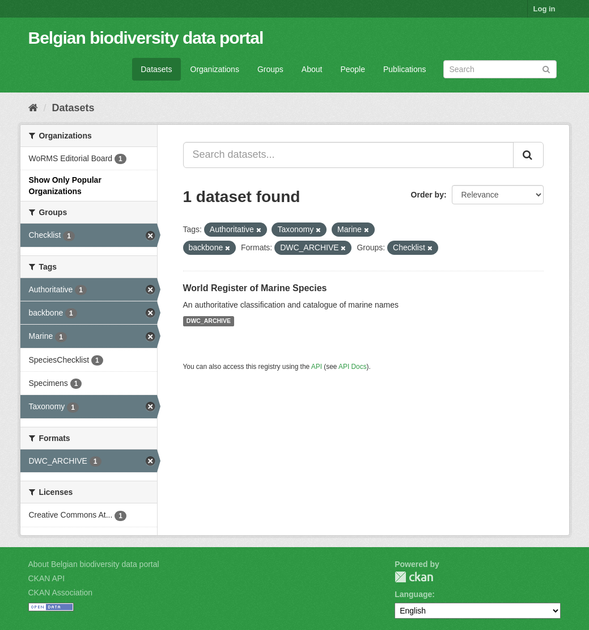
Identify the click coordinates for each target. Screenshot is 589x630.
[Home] (33, 108)
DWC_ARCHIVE (209, 321)
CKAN (414, 577)
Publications (404, 69)
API (316, 367)
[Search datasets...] (348, 155)
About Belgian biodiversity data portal (93, 564)
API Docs (352, 367)
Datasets (156, 69)
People (352, 69)
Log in (544, 9)
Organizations (214, 69)
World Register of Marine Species (255, 288)
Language (413, 594)
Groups (270, 69)
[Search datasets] (500, 69)
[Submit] (546, 68)
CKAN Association (60, 592)
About (312, 69)
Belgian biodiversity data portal (146, 37)
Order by (427, 194)
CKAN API (46, 578)
